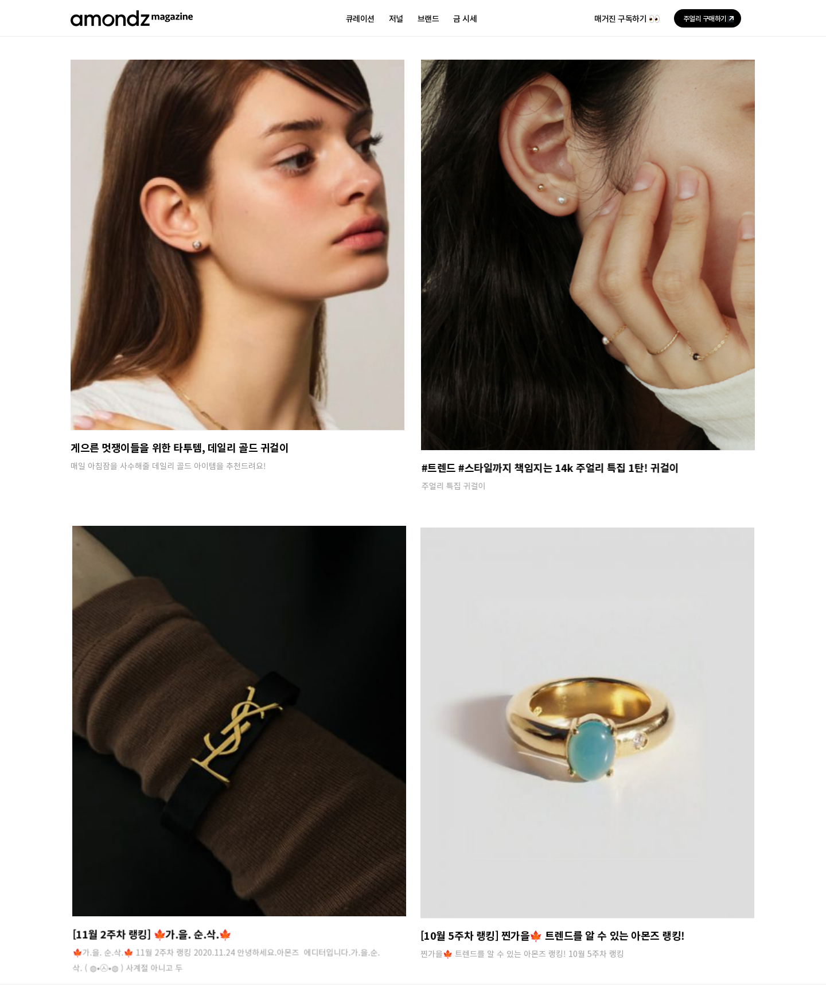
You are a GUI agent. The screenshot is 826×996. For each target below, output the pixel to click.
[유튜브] (719, 921)
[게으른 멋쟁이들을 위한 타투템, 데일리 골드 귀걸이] (237, 245)
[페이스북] (747, 921)
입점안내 (186, 899)
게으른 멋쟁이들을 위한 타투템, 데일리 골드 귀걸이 (180, 447)
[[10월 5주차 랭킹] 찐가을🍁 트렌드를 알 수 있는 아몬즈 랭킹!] (464, 680)
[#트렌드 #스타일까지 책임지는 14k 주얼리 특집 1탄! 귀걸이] (547, 255)
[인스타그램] (691, 921)
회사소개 (85, 899)
